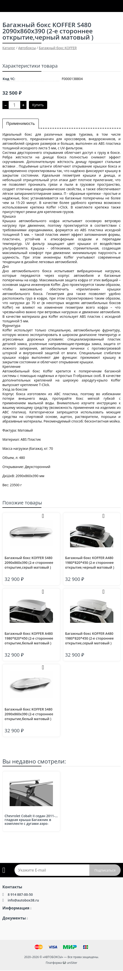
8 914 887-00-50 (20, 894)
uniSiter (72, 963)
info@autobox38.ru (23, 900)
